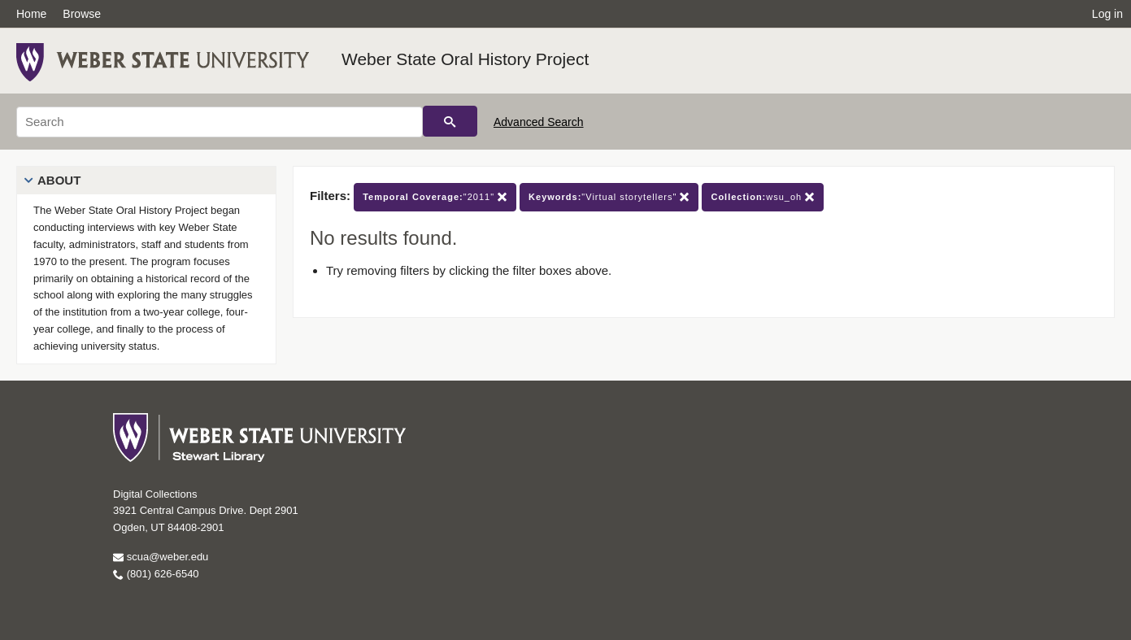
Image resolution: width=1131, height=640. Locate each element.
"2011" (435, 197)
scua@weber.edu (160, 557)
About (58, 180)
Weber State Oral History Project (465, 59)
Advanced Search (539, 121)
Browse (82, 13)
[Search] (219, 122)
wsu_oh (763, 197)
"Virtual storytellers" (609, 197)
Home (31, 13)
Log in (1107, 13)
